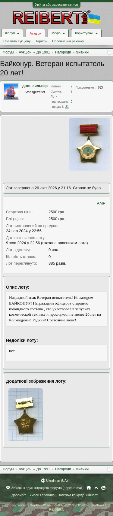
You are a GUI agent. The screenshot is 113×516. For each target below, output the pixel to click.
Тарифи (41, 41)
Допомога (18, 495)
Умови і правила (42, 495)
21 (67, 106)
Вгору (96, 488)
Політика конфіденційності (78, 495)
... (90, 41)
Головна (88, 488)
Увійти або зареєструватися (56, 4)
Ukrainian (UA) (57, 480)
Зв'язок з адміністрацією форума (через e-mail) (47, 488)
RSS (103, 488)
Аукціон (35, 33)
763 (100, 87)
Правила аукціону (16, 41)
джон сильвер (35, 86)
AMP (101, 203)
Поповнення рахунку (68, 41)
